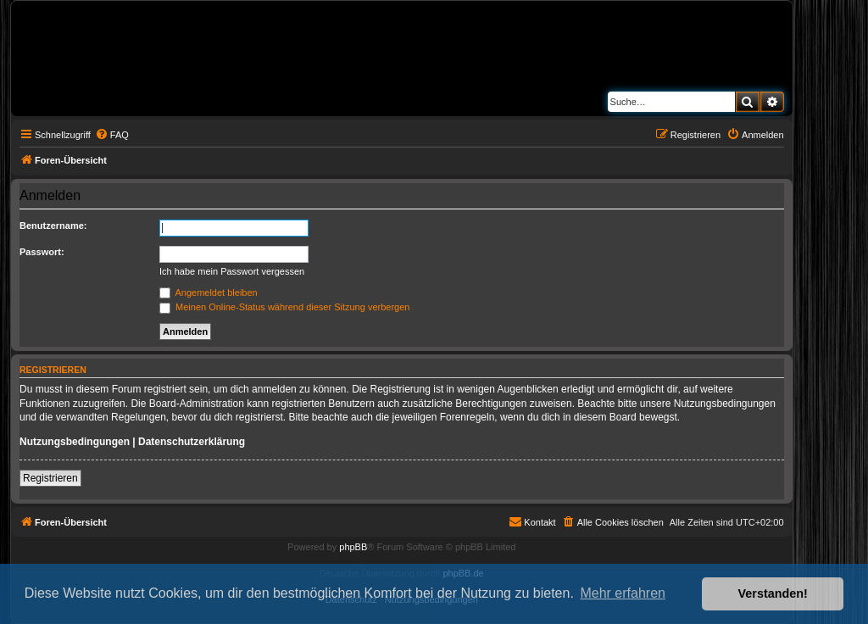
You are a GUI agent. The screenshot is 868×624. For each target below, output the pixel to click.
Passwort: (41, 252)
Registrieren (50, 478)
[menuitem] (112, 135)
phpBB (353, 547)
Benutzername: (52, 225)
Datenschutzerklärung (191, 442)
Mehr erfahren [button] (622, 593)
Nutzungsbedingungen (74, 442)
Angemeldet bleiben (208, 292)
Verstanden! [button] (773, 593)
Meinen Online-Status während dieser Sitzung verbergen (284, 307)
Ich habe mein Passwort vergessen (231, 271)
